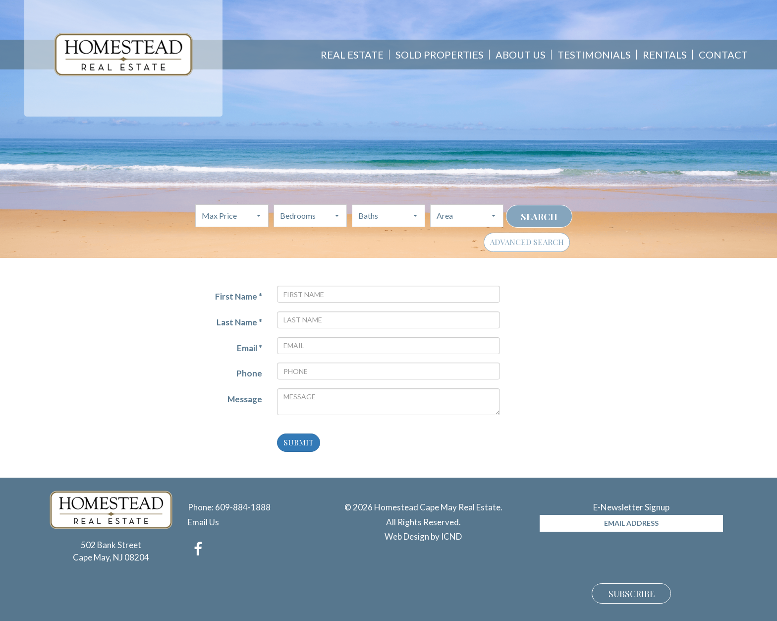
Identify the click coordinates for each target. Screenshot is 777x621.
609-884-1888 (243, 507)
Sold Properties (439, 55)
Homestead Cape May (123, 54)
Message (244, 399)
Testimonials (594, 55)
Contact (723, 55)
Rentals (665, 55)
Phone (249, 373)
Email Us (203, 522)
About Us (521, 55)
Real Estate (352, 55)
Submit (298, 442)
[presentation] (615, 556)
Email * (249, 348)
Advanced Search (527, 242)
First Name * (238, 296)
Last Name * (239, 322)
